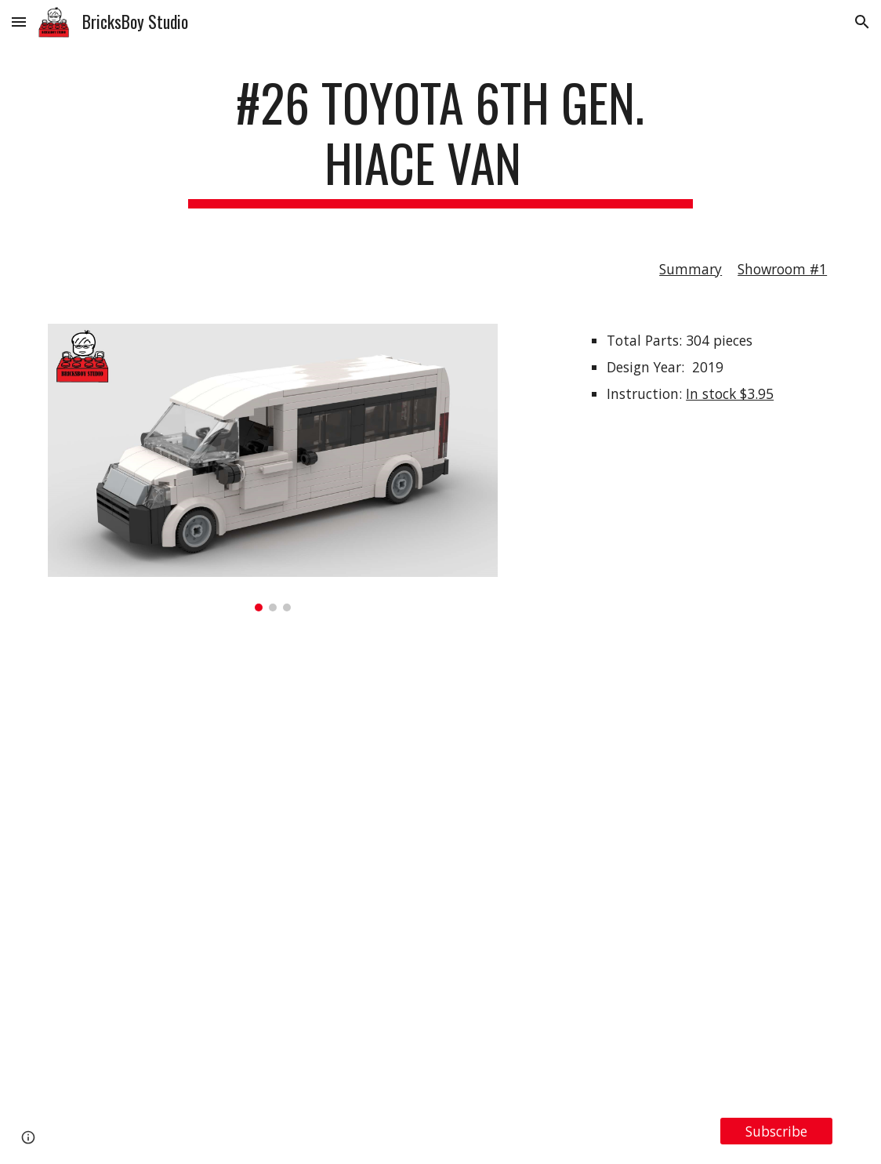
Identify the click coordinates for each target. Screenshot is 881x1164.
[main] (440, 140)
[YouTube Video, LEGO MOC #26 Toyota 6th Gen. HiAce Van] (440, 864)
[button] (19, 21)
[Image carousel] (273, 467)
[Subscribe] (776, 1131)
